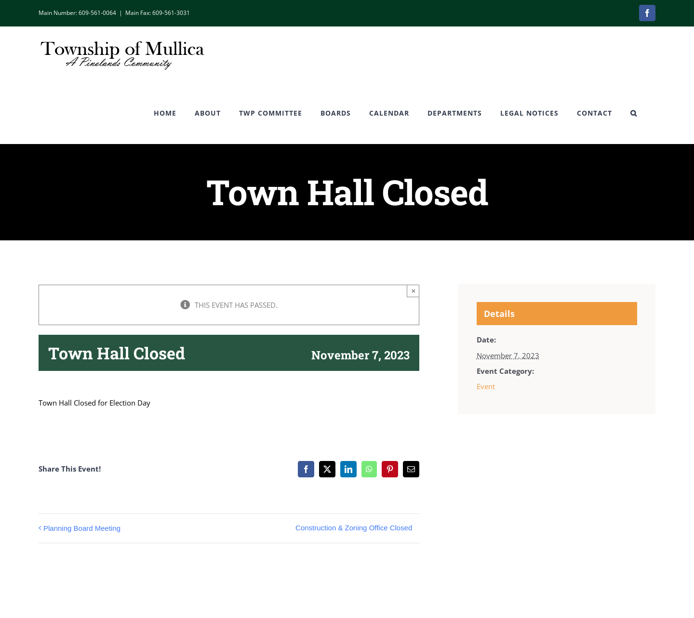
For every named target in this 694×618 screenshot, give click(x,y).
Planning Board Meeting (81, 528)
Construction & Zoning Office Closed (353, 528)
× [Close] (414, 291)
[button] (633, 113)
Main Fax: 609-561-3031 (157, 13)
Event (486, 386)
